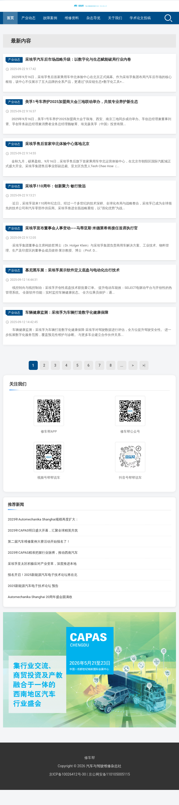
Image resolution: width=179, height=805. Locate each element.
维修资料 (72, 18)
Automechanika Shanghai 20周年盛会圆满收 (40, 597)
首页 (10, 18)
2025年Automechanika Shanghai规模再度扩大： (43, 519)
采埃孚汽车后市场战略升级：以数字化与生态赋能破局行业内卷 (78, 59)
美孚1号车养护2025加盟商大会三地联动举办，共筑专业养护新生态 (81, 101)
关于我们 (115, 18)
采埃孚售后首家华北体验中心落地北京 (57, 144)
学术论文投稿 (140, 18)
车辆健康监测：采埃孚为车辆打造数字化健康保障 (66, 312)
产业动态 (28, 18)
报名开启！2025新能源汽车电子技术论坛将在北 (42, 575)
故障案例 (50, 18)
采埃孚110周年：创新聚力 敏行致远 (55, 186)
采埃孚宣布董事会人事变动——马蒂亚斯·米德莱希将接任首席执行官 (81, 228)
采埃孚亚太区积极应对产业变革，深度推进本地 (42, 564)
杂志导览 (93, 18)
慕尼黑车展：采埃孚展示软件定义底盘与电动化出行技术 (72, 270)
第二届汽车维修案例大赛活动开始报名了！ (39, 541)
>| (143, 365)
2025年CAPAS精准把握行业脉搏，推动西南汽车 (43, 552)
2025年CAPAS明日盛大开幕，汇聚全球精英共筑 (43, 530)
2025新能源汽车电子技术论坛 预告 (33, 586)
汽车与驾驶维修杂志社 (103, 766)
